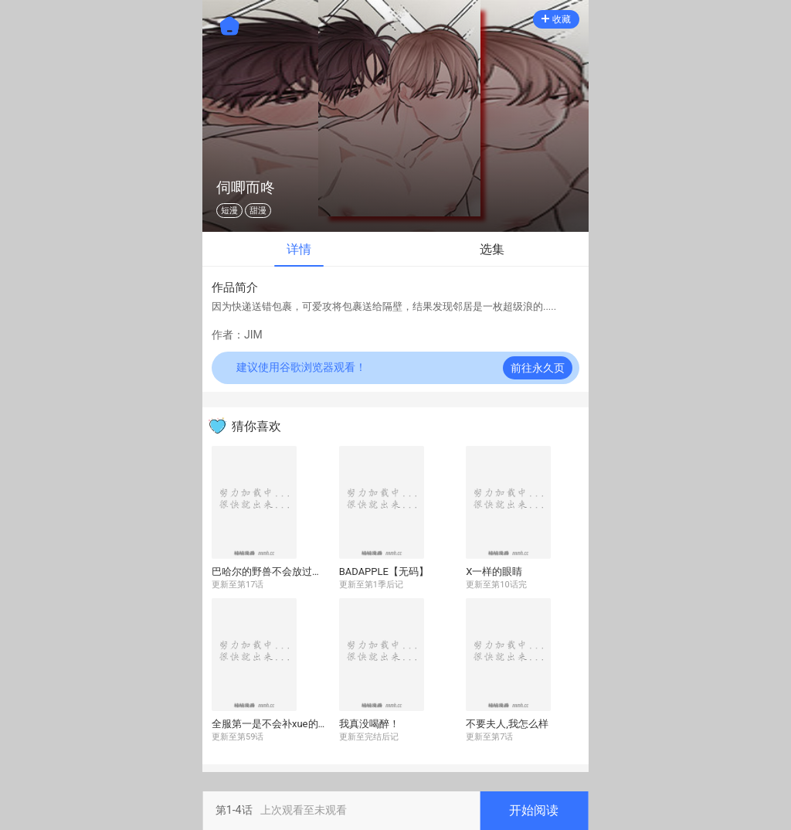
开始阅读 (533, 810)
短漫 (229, 211)
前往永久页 (538, 368)
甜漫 (258, 211)
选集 (492, 249)
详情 (299, 249)
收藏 (556, 19)
